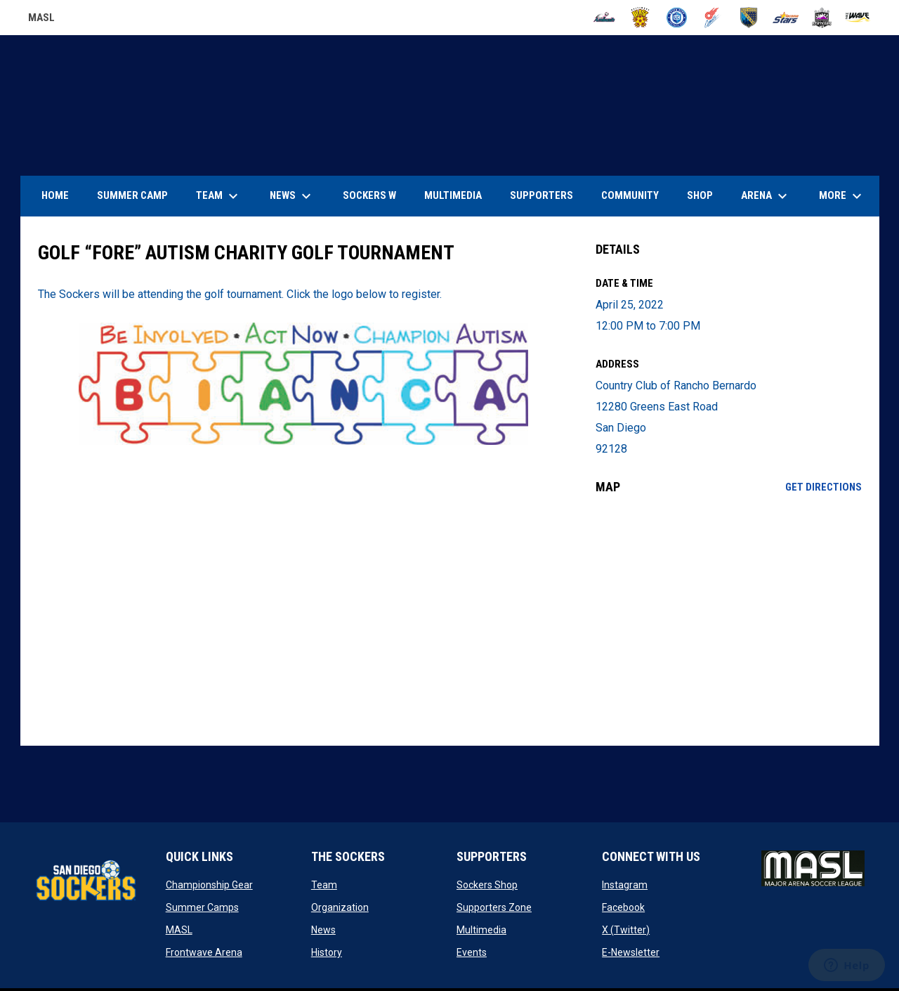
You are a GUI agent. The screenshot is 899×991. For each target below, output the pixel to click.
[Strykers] (822, 17)
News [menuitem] (292, 196)
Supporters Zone (494, 907)
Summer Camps (202, 907)
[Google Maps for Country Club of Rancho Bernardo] (729, 619)
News (323, 929)
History (326, 952)
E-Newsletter (631, 952)
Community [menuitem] (630, 195)
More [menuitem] (842, 196)
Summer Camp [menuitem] (132, 195)
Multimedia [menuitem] (453, 195)
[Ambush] (604, 17)
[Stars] (786, 17)
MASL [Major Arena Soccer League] (41, 19)
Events (472, 952)
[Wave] (858, 17)
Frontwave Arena (204, 952)
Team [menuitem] (219, 196)
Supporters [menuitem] (541, 195)
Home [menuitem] (55, 195)
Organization (340, 907)
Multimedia (481, 929)
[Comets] (713, 17)
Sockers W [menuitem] (369, 195)
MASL (179, 929)
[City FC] (677, 17)
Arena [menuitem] (771, 196)
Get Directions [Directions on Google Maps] (823, 487)
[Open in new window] (304, 384)
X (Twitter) (626, 929)
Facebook (623, 907)
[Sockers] (749, 17)
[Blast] (640, 17)
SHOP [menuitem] (705, 195)
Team (324, 884)
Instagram (625, 884)
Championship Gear (209, 884)
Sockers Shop (487, 884)
